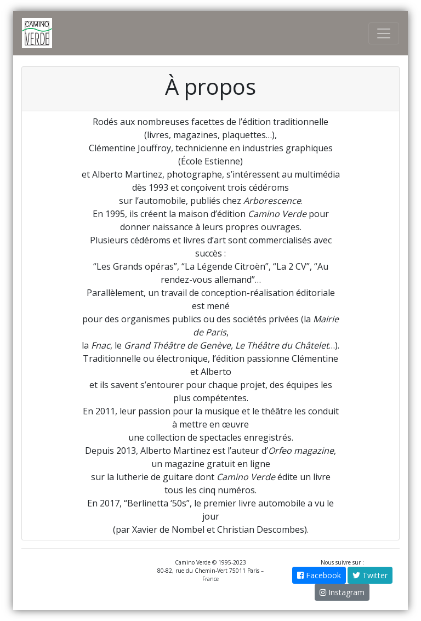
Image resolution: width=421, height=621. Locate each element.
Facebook (319, 575)
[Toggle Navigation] (383, 33)
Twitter (370, 575)
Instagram (342, 592)
